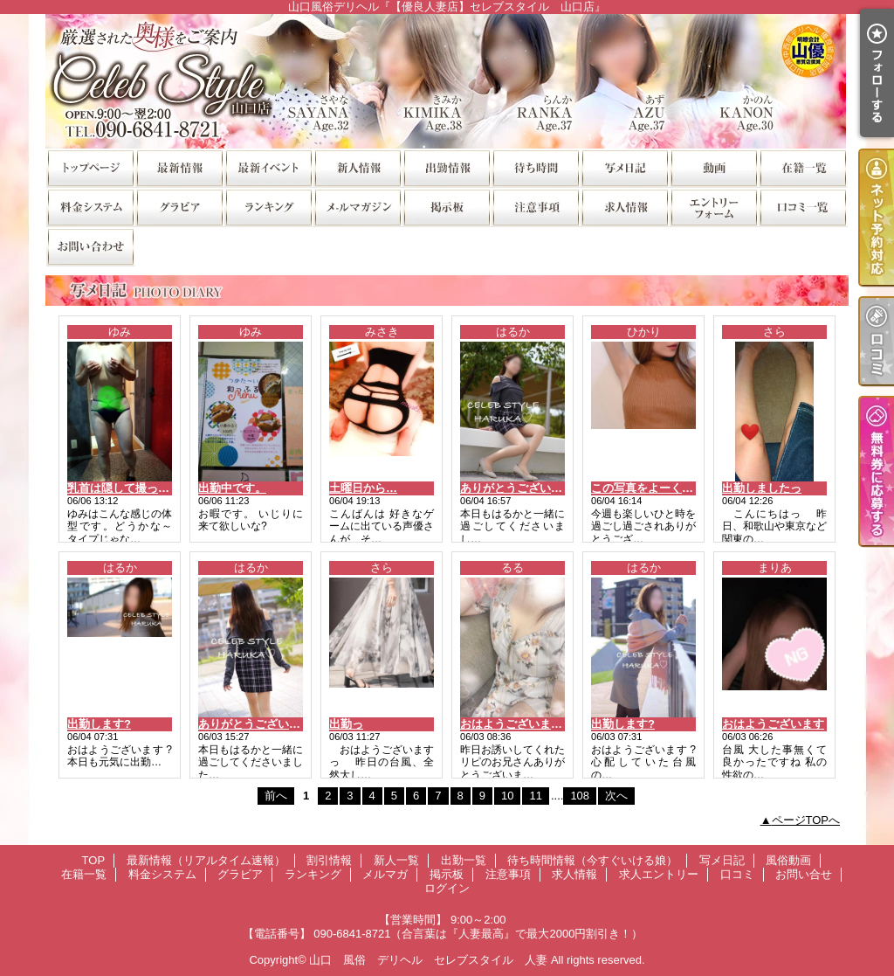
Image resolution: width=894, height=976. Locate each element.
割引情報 (268, 167)
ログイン (447, 888)
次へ (616, 795)
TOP (90, 167)
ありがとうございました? (526, 488)
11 (535, 795)
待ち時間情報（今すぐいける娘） (535, 167)
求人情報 (624, 206)
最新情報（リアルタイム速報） (179, 167)
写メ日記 (624, 167)
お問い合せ (90, 246)
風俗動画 (713, 167)
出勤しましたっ (761, 488)
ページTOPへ (806, 820)
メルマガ (357, 206)
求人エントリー (713, 206)
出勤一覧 (446, 167)
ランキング (268, 206)
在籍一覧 (802, 167)
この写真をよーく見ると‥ (659, 488)
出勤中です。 (232, 488)
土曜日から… (363, 488)
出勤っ (346, 723)
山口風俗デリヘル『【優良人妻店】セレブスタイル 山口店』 (447, 81)
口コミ (802, 206)
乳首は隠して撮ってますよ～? (144, 488)
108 (579, 795)
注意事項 (535, 206)
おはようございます (773, 723)
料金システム (90, 206)
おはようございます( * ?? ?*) (534, 723)
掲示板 (446, 206)
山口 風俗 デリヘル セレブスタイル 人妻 (428, 959)
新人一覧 (357, 167)
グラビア (179, 206)
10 (507, 795)
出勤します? (99, 723)
